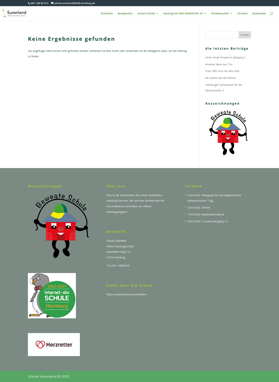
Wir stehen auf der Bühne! (220, 78)
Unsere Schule (146, 13)
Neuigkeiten (125, 13)
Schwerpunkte (220, 13)
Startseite (107, 13)
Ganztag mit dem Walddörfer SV (183, 13)
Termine (242, 13)
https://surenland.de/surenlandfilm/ (126, 294)
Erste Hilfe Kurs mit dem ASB (222, 71)
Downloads (259, 13)
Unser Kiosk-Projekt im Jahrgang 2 (225, 57)
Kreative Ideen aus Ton (218, 64)
